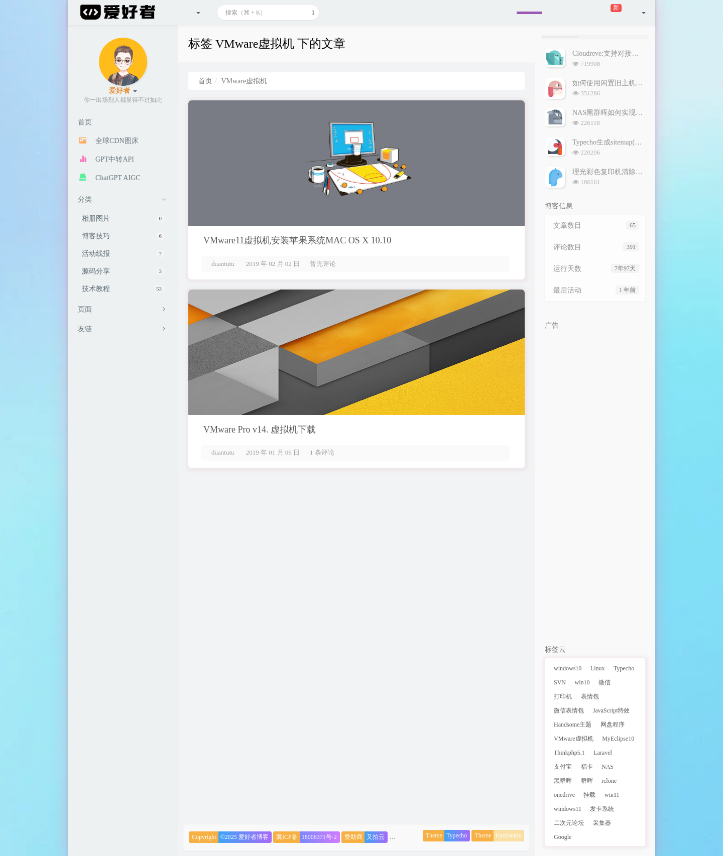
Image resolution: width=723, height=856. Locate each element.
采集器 (602, 822)
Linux (597, 668)
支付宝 (563, 766)
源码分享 (123, 271)
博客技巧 (123, 236)
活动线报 (123, 253)
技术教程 (123, 289)
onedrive (564, 794)
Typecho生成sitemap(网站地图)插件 (625, 142)
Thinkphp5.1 (569, 752)
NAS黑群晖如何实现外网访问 (618, 112)
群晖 (587, 780)
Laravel (602, 752)
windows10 (567, 668)
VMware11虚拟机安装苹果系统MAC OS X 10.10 (297, 240)
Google (562, 836)
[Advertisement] (595, 485)
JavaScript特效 (611, 710)
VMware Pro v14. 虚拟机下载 (259, 429)
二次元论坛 (569, 822)
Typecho (624, 668)
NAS (607, 766)
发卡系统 (602, 808)
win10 (582, 682)
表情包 (590, 696)
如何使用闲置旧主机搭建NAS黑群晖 (628, 83)
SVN (560, 682)
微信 (604, 682)
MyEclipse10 (618, 738)
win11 (612, 794)
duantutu (222, 263)
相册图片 (123, 218)
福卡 (587, 766)
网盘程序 (612, 724)
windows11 (567, 808)
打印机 (563, 696)
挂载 (589, 794)
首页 (205, 81)
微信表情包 (569, 710)
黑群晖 (563, 780)
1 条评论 (322, 452)
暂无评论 (323, 263)
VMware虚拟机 (573, 738)
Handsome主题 (572, 724)
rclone (609, 780)
